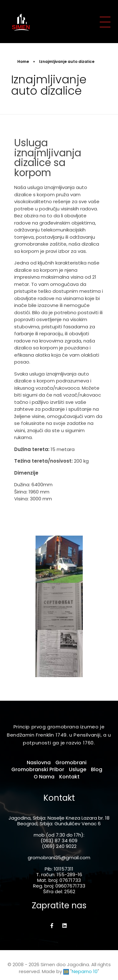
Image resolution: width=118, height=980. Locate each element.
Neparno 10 (85, 971)
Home (23, 61)
